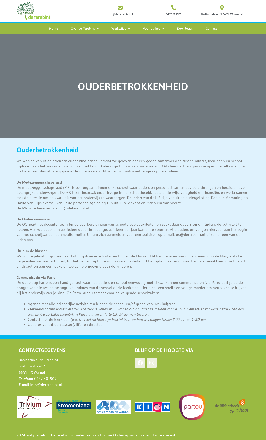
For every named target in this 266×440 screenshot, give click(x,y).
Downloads (185, 28)
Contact (211, 28)
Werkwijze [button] (120, 28)
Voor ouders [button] (153, 28)
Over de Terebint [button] (85, 28)
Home (53, 28)
